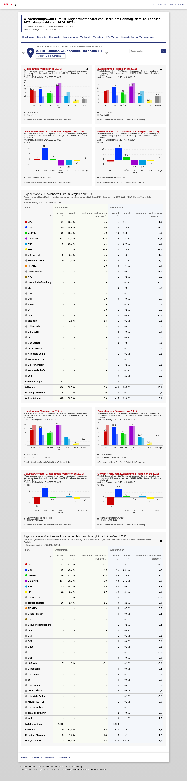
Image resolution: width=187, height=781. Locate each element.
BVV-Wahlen (112, 37)
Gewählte (41, 37)
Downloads (54, 37)
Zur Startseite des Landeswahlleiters (168, 4)
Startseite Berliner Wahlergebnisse (137, 37)
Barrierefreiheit (64, 757)
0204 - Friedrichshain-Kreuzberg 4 (86, 46)
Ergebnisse (28, 37)
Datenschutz (36, 757)
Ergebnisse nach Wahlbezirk (76, 37)
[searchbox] (147, 51)
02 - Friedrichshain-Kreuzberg (57, 46)
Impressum (50, 757)
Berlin (39, 46)
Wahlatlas (98, 37)
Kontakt (24, 757)
